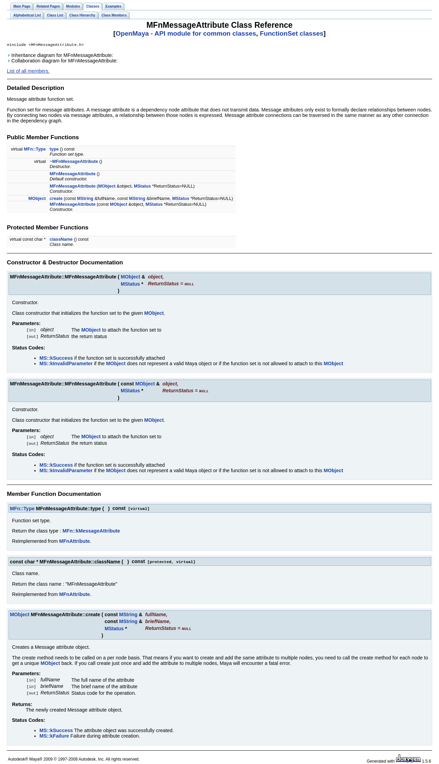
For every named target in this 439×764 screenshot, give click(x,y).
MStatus (142, 186)
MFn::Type (35, 149)
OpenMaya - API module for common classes (186, 33)
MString (85, 199)
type (54, 149)
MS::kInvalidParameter (66, 363)
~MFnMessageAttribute (74, 162)
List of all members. (28, 71)
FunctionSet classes (291, 33)
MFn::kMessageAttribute (91, 529)
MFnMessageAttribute (73, 174)
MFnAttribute (74, 539)
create (56, 199)
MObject (106, 186)
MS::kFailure (54, 732)
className (61, 239)
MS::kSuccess (56, 357)
